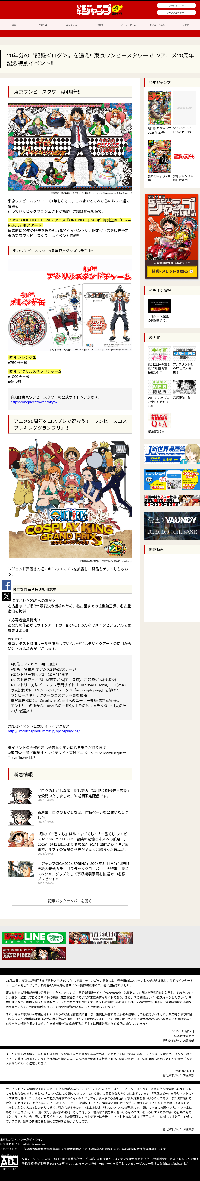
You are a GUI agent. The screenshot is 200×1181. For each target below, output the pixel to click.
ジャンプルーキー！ (176, 12)
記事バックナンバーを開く (70, 901)
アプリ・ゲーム (128, 25)
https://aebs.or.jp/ (176, 1163)
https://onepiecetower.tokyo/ (34, 402)
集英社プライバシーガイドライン (22, 1139)
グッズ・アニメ (157, 25)
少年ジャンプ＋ (176, 5)
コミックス (71, 25)
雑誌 (14, 25)
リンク (186, 25)
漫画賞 (100, 25)
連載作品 (43, 25)
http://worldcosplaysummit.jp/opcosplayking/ (44, 731)
